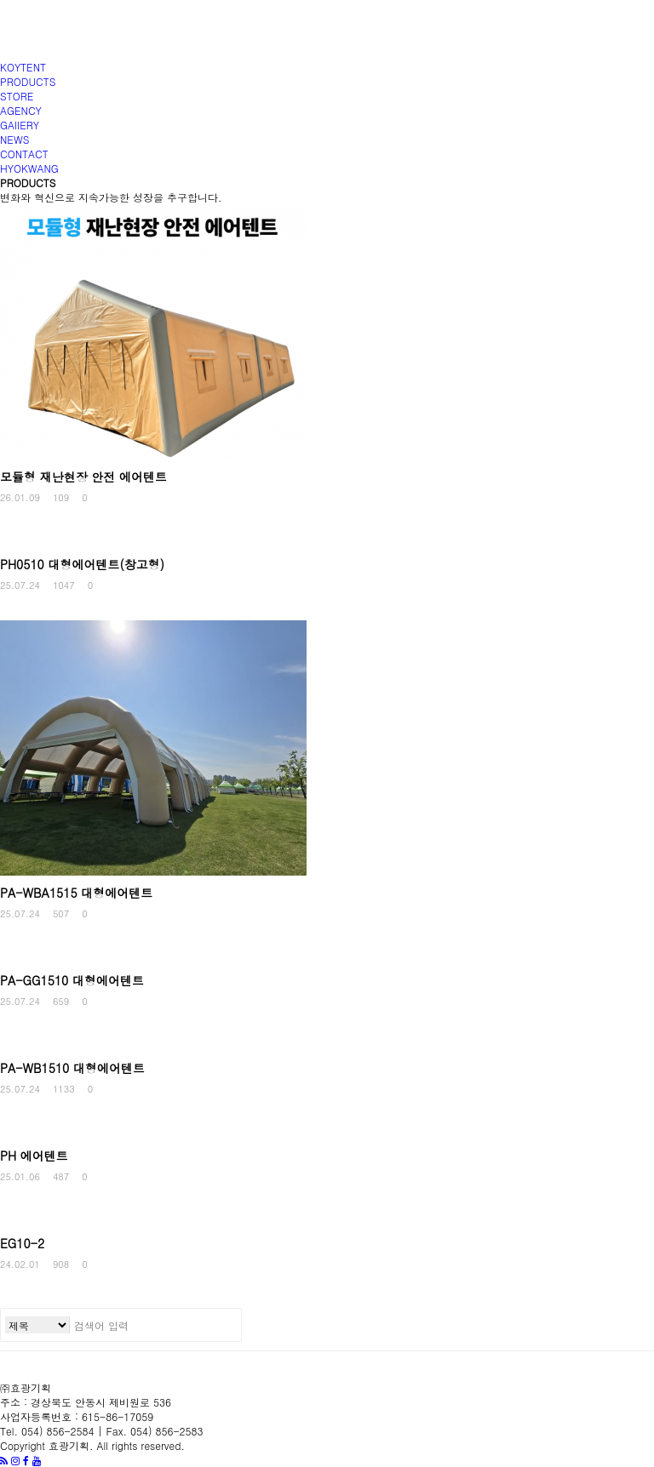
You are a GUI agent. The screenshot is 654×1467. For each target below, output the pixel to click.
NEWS (14, 139)
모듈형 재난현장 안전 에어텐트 (83, 476)
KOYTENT (23, 67)
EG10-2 (22, 1243)
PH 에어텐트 (34, 1155)
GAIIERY (19, 124)
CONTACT (24, 153)
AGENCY (21, 110)
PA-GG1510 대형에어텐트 (72, 980)
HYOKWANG (29, 168)
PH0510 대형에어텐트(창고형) (82, 564)
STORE (16, 95)
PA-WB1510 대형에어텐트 (72, 1067)
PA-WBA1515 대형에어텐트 (76, 892)
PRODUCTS (27, 81)
